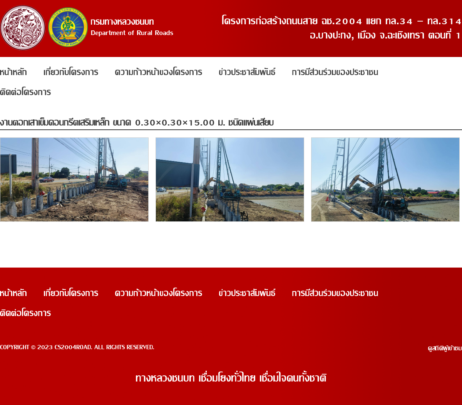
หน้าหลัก (13, 72)
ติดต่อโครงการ (25, 92)
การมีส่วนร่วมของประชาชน (335, 72)
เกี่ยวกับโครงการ (71, 72)
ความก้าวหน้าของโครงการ (159, 72)
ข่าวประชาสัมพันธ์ (247, 72)
